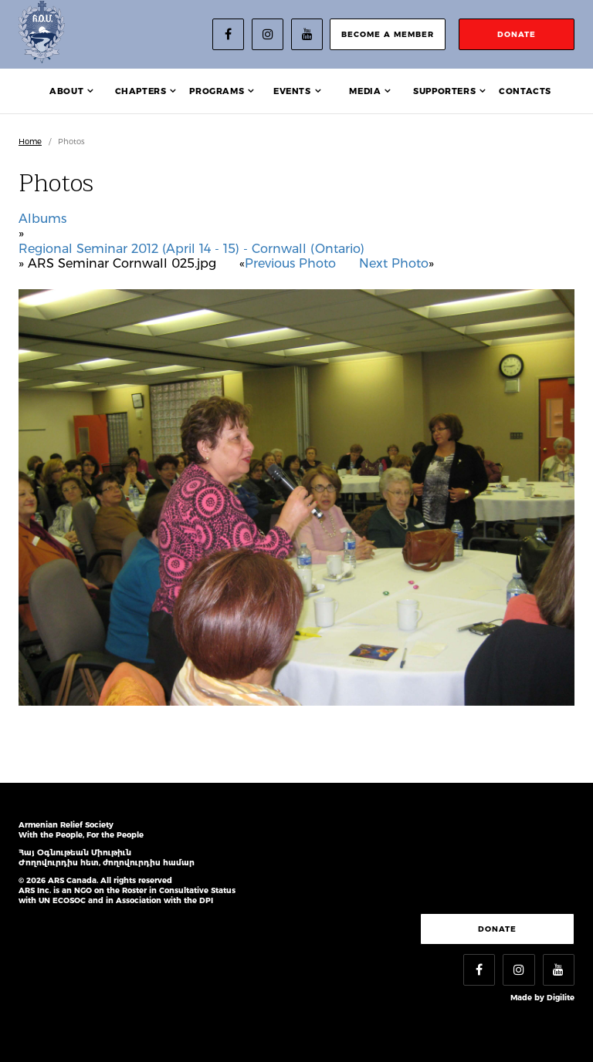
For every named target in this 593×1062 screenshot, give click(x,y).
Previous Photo (290, 263)
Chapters (141, 91)
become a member (387, 34)
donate (516, 34)
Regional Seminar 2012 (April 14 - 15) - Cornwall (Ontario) (191, 248)
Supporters (444, 91)
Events (292, 91)
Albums (42, 218)
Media (365, 91)
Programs (216, 91)
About (66, 91)
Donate (497, 929)
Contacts (525, 91)
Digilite (560, 998)
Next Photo (394, 263)
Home (30, 142)
